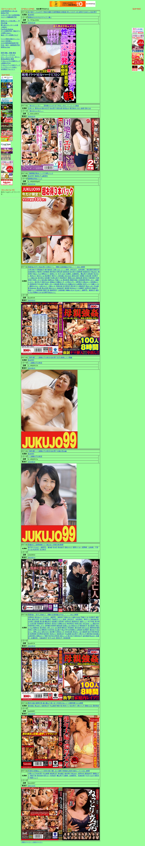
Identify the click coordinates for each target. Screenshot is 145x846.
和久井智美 (55, 636)
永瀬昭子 (81, 288)
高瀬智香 (79, 272)
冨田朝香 (39, 290)
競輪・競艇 (8, 53)
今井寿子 (95, 276)
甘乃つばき (62, 274)
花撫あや (53, 282)
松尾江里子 (55, 278)
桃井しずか (49, 284)
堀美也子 (92, 290)
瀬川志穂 (78, 627)
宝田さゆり (45, 632)
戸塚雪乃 (39, 272)
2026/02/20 (31, 116)
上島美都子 (62, 290)
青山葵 (39, 288)
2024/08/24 (31, 462)
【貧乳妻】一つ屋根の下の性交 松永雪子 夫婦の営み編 (47, 451)
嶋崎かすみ (70, 290)
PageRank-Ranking (7, 29)
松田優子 (48, 278)
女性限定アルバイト (8, 69)
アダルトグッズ (6, 65)
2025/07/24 (31, 184)
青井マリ (55, 276)
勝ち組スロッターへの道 (9, 25)
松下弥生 (91, 621)
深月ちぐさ (87, 284)
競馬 (2, 53)
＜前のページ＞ (26, 842)
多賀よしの (63, 636)
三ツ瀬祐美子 (80, 286)
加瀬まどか (53, 274)
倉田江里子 (75, 276)
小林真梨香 (82, 280)
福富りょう (32, 290)
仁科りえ (31, 108)
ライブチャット (6, 67)
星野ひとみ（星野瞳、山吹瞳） (84, 547)
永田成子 (90, 274)
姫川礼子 (38, 282)
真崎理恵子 (53, 290)
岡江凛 (73, 286)
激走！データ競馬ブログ (9, 35)
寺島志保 (59, 286)
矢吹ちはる (85, 627)
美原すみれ (45, 282)
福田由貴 (79, 278)
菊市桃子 (92, 278)
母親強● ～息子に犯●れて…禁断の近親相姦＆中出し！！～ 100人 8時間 (53, 615)
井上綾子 (41, 284)
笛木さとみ (41, 276)
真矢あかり (74, 288)
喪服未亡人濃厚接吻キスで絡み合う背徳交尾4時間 (45, 545)
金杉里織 (86, 636)
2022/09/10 (31, 646)
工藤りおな (57, 269)
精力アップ (16, 65)
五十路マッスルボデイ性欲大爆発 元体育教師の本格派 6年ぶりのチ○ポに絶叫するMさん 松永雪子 (62, 12)
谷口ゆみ (68, 276)
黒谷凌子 (61, 547)
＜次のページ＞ (37, 842)
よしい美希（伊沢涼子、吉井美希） (73, 269)
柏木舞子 (48, 276)
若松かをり (68, 547)
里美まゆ (38, 108)
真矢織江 (61, 276)
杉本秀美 (40, 634)
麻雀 (14, 53)
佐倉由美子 (61, 288)
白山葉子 (58, 630)
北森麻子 (48, 619)
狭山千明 (64, 630)
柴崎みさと (45, 274)
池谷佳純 (93, 619)
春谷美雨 (90, 269)
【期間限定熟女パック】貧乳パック (40, 173)
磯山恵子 (84, 274)
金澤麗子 (86, 630)
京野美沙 (79, 282)
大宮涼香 (88, 276)
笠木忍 (55, 547)
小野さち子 (82, 634)
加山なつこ (52, 292)
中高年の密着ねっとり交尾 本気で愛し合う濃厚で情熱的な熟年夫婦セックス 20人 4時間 (59, 771)
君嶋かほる (72, 278)
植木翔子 (46, 634)
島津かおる (64, 284)
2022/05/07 (31, 714)
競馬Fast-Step (5, 47)
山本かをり (43, 286)
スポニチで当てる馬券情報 (10, 15)
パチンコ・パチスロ (8, 55)
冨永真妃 (44, 280)
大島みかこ (86, 282)
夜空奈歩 (73, 108)
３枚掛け (4, 27)
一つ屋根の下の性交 (35, 363)
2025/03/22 (31, 300)
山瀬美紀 (79, 284)
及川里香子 (92, 625)
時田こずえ (37, 280)
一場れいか (52, 286)
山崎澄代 (44, 176)
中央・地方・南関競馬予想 (10, 45)
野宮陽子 (71, 627)
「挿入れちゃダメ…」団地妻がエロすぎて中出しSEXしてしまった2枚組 (53, 105)
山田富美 (79, 630)
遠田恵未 (66, 272)
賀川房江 (41, 278)
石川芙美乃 (66, 286)
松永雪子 (31, 15)
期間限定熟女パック (35, 178)
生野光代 (88, 288)
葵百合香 (59, 108)
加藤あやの (72, 284)
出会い (14, 67)
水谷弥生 (51, 630)
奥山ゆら (94, 272)
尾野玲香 (93, 627)
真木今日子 (45, 108)
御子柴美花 (48, 269)
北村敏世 (46, 272)
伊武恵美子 (63, 278)
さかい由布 (80, 108)
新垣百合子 (78, 636)
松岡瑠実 (33, 634)
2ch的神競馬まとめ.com (9, 11)
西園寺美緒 (74, 280)
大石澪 (42, 619)
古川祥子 (43, 549)
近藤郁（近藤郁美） (73, 274)
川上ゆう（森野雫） (81, 290)
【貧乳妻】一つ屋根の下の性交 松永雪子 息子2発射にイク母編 (50, 357)
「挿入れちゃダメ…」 (36, 111)
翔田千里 (46, 290)
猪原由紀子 (83, 625)
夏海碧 (50, 547)
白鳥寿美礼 (32, 272)
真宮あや (66, 108)
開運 (12, 59)
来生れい (76, 632)
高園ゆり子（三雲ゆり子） (65, 282)
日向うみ (88, 108)
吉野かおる (37, 630)
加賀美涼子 (87, 272)
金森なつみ (67, 625)
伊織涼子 (95, 288)
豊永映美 (66, 280)
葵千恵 (30, 547)
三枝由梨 (56, 284)
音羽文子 (86, 278)
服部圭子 (64, 627)
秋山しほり (90, 286)
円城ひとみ (59, 280)
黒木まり (33, 276)
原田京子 (96, 269)
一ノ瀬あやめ (32, 278)
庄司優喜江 (72, 630)
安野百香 (59, 272)
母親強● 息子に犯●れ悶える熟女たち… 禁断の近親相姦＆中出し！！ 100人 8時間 (56, 267)
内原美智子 (32, 625)
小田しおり (50, 627)
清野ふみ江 (37, 632)
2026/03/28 (31, 23)
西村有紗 (53, 272)
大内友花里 (68, 632)
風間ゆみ (51, 280)
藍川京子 (71, 636)
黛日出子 (93, 630)
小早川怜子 (32, 269)
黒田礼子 (38, 176)
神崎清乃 (44, 630)
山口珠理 (44, 292)
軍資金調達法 (5, 59)
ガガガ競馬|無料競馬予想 (9, 43)
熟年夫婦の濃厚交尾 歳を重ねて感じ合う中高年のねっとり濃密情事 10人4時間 (55, 703)
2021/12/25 (31, 786)
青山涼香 (45, 288)
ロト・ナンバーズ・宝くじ (10, 57)
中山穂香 (68, 634)
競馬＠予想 (5, 13)
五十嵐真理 (83, 632)
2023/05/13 (31, 557)
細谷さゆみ (76, 617)
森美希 (67, 288)
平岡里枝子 (40, 269)
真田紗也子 (34, 284)
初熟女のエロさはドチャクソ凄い (40, 17)
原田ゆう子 (60, 632)
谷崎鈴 (82, 276)
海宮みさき (75, 625)
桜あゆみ (33, 288)
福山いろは (37, 274)
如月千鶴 (91, 632)
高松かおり (52, 288)
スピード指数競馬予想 (9, 17)
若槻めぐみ (37, 292)
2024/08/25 (31, 368)
